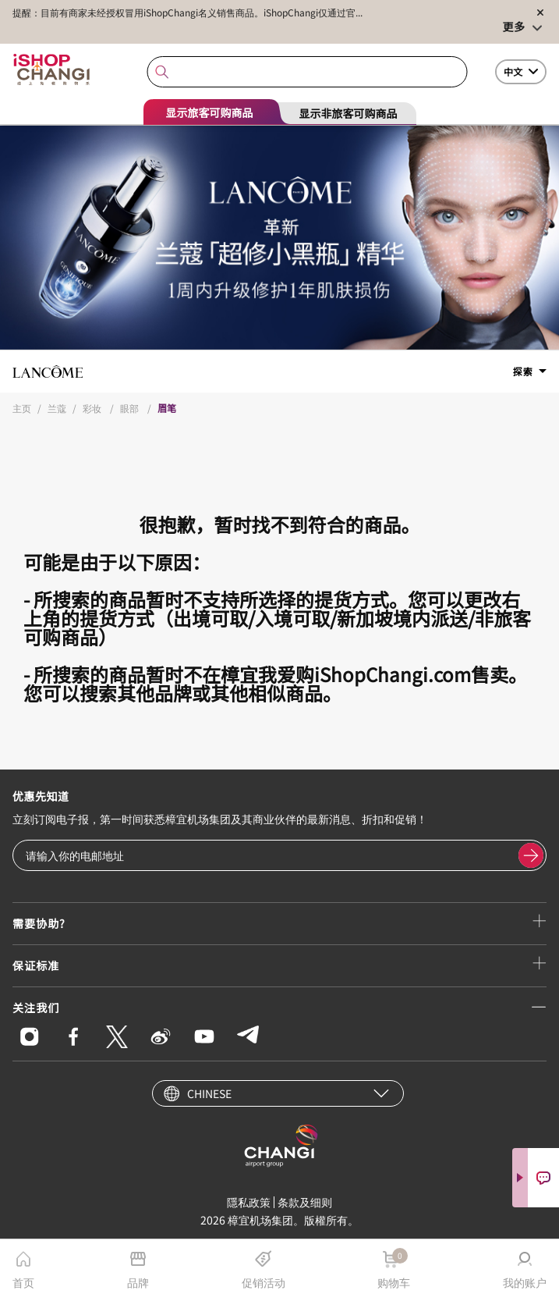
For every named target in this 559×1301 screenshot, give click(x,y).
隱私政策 (249, 1202)
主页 (21, 407)
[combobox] (307, 72)
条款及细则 (305, 1202)
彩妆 (93, 407)
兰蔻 (57, 407)
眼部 (130, 407)
